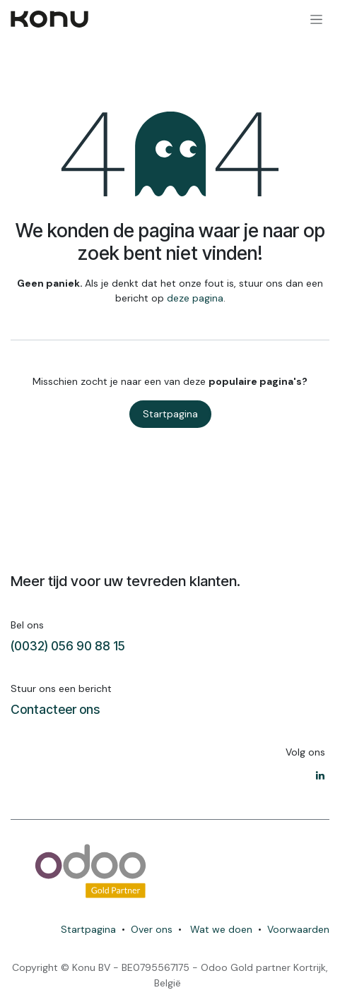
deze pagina (195, 298)
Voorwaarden (298, 929)
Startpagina (170, 413)
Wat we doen (221, 929)
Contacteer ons (55, 709)
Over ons (151, 929)
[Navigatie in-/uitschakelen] (316, 19)
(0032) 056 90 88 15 (68, 645)
